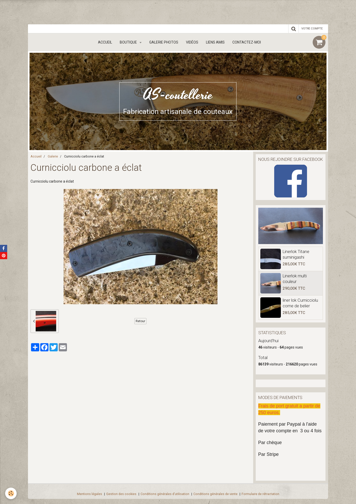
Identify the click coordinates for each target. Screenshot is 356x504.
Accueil (105, 42)
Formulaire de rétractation (260, 494)
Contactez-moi (246, 42)
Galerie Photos (163, 42)
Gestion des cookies (121, 494)
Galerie (53, 156)
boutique (129, 42)
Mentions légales (89, 494)
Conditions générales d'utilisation (165, 494)
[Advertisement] (93, 11)
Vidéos (192, 42)
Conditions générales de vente (215, 494)
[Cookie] (11, 493)
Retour (140, 321)
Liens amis (215, 42)
